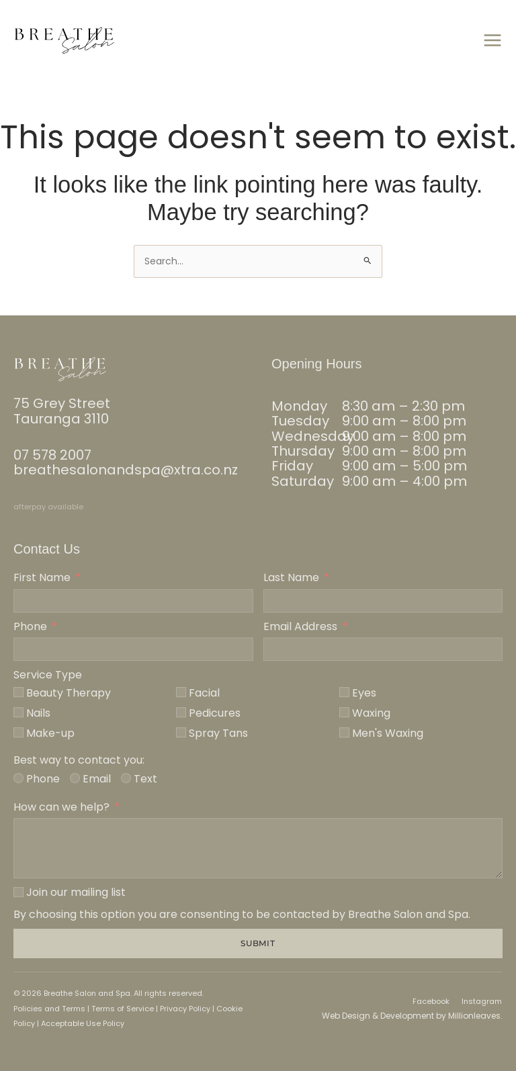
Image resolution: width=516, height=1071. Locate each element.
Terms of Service (121, 1008)
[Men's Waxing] (344, 732)
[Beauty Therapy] (18, 692)
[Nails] (18, 712)
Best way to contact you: (78, 760)
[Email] (75, 778)
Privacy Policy (185, 1008)
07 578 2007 (52, 455)
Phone (30, 626)
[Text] (126, 778)
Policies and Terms (49, 1008)
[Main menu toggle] (492, 40)
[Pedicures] (181, 712)
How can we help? (61, 807)
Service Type (47, 675)
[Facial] (181, 692)
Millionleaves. (475, 1015)
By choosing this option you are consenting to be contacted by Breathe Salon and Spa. (241, 914)
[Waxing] (344, 712)
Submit (258, 943)
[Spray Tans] (181, 732)
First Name (42, 577)
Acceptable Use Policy (82, 1023)
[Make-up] (18, 732)
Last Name (291, 577)
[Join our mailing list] (18, 892)
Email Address (300, 626)
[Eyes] (344, 692)
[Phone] (18, 778)
